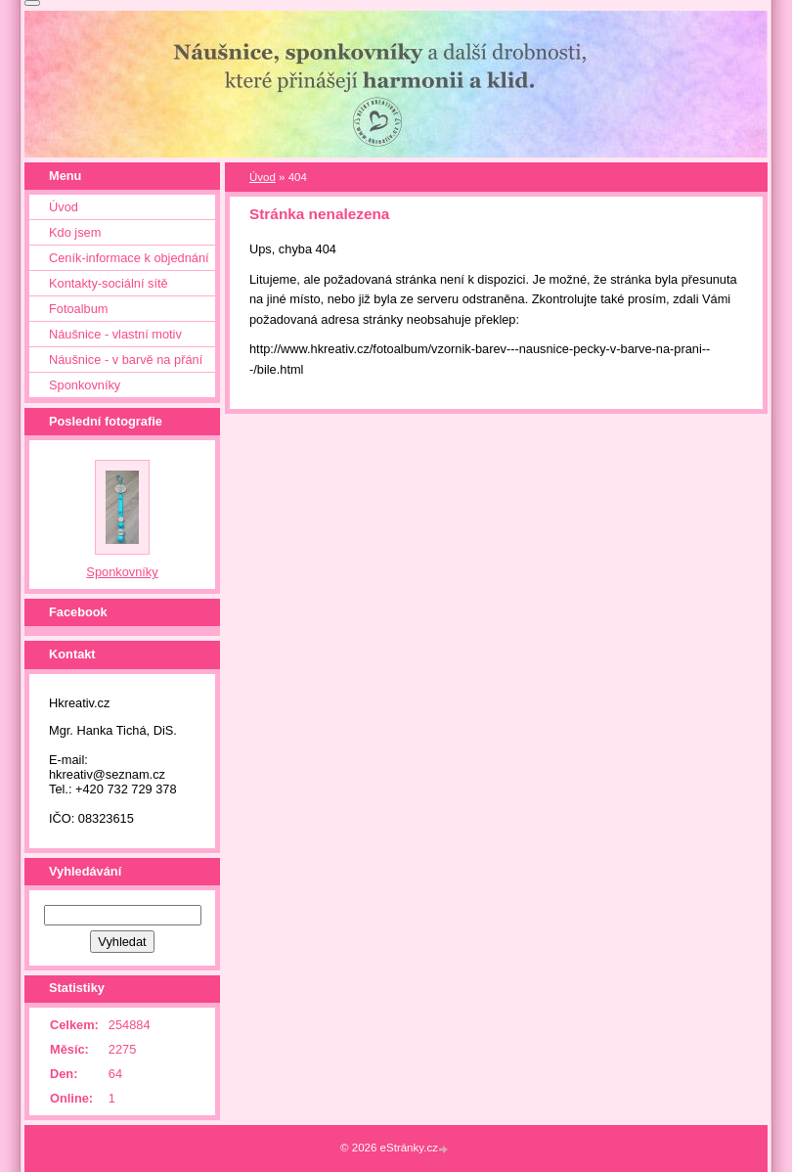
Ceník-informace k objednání (129, 257)
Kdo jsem (75, 232)
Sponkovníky (84, 385)
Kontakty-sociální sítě (108, 283)
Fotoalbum (78, 308)
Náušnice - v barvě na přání (125, 359)
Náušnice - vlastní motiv (115, 334)
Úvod (262, 177)
